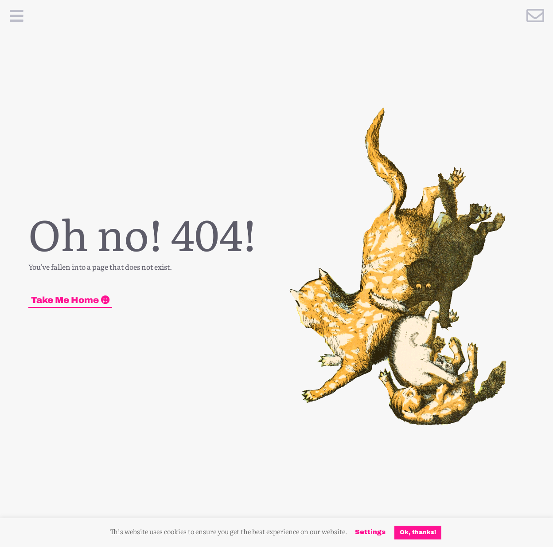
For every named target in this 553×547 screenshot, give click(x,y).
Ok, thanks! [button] (418, 532)
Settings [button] (370, 531)
